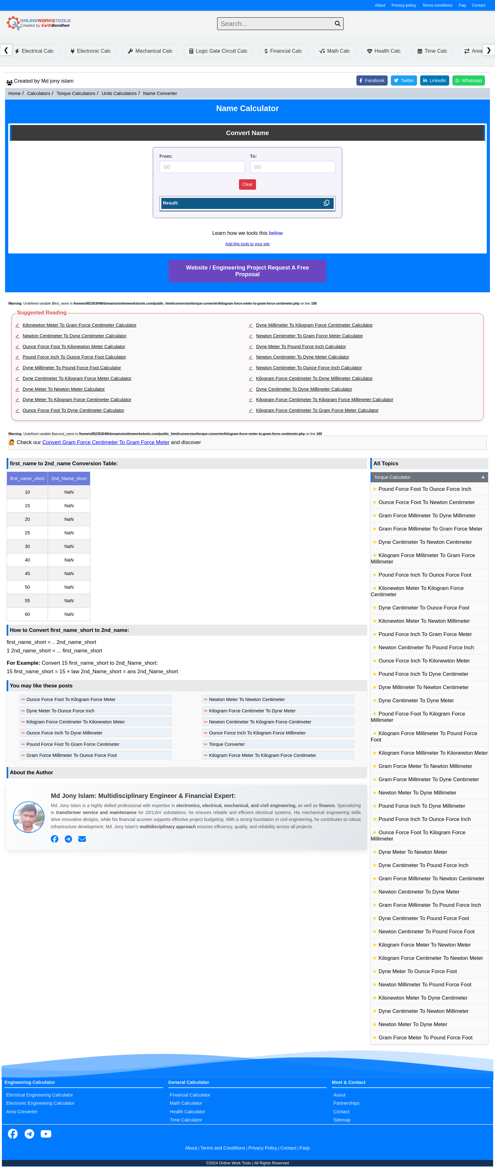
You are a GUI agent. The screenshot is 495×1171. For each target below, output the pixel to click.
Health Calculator (187, 1111)
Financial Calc (283, 51)
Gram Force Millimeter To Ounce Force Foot (72, 755)
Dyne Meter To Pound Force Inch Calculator (301, 346)
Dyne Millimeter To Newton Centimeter (423, 687)
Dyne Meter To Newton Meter (413, 852)
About (380, 5)
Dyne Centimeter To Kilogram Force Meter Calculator (77, 378)
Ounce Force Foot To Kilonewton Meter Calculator (74, 346)
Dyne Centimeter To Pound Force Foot (424, 918)
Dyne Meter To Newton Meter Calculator (64, 389)
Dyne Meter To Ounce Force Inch (61, 710)
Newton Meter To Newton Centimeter (247, 699)
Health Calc (384, 51)
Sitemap (341, 1119)
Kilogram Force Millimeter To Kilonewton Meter (433, 753)
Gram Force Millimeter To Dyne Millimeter (427, 516)
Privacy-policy (404, 5)
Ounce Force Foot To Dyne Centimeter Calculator (73, 410)
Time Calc (432, 51)
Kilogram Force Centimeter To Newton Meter (431, 958)
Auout (339, 1094)
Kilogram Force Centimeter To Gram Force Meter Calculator (317, 410)
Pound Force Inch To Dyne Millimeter (422, 806)
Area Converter (21, 1111)
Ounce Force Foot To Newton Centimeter (427, 502)
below (276, 233)
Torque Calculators (76, 93)
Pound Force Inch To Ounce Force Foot (425, 575)
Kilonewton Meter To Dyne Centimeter (423, 998)
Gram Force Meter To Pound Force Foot (426, 1038)
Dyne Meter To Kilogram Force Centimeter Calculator (77, 399)
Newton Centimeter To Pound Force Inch (426, 648)
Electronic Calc (91, 51)
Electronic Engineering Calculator (40, 1103)
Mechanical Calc (150, 51)
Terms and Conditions (222, 1147)
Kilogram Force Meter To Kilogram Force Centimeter (262, 755)
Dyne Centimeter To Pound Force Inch (423, 865)
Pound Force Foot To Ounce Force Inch (425, 489)
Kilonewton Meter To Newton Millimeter (424, 621)
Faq (462, 5)
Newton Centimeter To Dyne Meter (419, 892)
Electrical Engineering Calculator (39, 1094)
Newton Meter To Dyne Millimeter (417, 793)
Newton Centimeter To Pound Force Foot (426, 932)
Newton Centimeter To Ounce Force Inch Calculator (309, 367)
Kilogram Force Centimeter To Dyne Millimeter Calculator (314, 378)
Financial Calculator (190, 1094)
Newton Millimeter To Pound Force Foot (425, 985)
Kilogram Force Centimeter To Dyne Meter (252, 710)
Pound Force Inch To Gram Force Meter (425, 634)
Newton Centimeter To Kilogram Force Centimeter (260, 721)
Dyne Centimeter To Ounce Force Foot (424, 608)
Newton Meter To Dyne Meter (413, 1024)
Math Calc (334, 51)
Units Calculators (119, 93)
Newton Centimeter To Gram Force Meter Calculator (309, 335)
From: (166, 156)
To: (253, 156)
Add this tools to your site (247, 244)
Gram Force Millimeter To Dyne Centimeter (429, 779)
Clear (247, 184)
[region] (187, 546)
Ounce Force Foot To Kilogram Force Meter (71, 699)
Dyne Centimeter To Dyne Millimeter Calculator (304, 389)
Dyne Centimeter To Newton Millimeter (423, 1011)
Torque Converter (227, 744)
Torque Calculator (430, 477)
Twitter (404, 80)
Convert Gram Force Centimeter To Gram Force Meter (106, 442)
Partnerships (346, 1103)
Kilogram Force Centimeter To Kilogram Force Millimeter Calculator (324, 399)
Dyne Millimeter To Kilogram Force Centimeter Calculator (314, 325)
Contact (479, 5)
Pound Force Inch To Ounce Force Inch (425, 819)
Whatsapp (469, 80)
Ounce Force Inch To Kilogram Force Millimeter (257, 732)
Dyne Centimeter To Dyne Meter (416, 701)
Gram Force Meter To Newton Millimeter (425, 766)
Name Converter (160, 93)
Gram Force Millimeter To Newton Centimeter (432, 879)
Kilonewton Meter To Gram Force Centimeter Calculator (80, 325)
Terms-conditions (437, 5)
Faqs (305, 1147)
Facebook (372, 80)
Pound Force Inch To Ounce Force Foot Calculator (74, 357)
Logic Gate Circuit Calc (218, 51)
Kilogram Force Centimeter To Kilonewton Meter (76, 721)
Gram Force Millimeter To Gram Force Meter (430, 529)
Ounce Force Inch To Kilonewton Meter (424, 661)
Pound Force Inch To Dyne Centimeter (423, 674)
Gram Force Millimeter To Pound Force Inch (430, 905)
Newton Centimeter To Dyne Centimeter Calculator (75, 335)
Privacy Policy (262, 1147)
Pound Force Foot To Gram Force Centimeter (73, 744)
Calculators (38, 93)
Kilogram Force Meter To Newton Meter (425, 945)
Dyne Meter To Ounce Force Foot (418, 971)
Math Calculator (186, 1103)
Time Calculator (186, 1119)
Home (14, 93)
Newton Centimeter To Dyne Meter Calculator (302, 357)
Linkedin (434, 80)
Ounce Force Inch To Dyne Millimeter (65, 732)
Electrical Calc (34, 51)
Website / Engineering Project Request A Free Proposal (247, 271)
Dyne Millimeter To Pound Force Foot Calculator (72, 367)
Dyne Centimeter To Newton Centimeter (425, 542)
